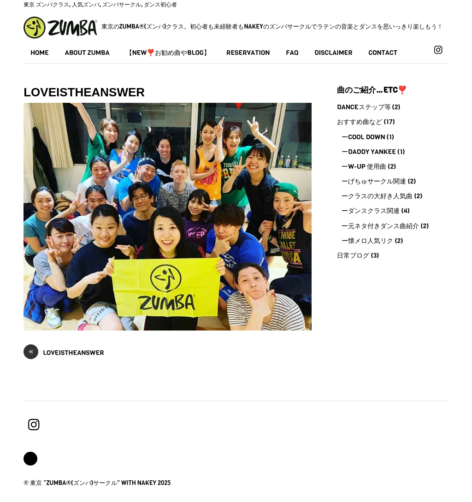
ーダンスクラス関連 (371, 210)
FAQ (292, 52)
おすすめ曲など (359, 121)
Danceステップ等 (363, 107)
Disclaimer (333, 52)
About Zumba (87, 52)
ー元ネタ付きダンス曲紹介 (380, 225)
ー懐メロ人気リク (367, 240)
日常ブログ (353, 255)
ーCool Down (363, 137)
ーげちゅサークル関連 (374, 181)
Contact (383, 52)
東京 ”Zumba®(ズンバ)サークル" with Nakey (93, 483)
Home (39, 52)
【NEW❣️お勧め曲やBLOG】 (168, 52)
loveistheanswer (64, 353)
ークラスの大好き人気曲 (377, 196)
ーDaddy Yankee (369, 151)
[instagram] (438, 49)
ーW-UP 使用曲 (364, 166)
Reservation (248, 52)
